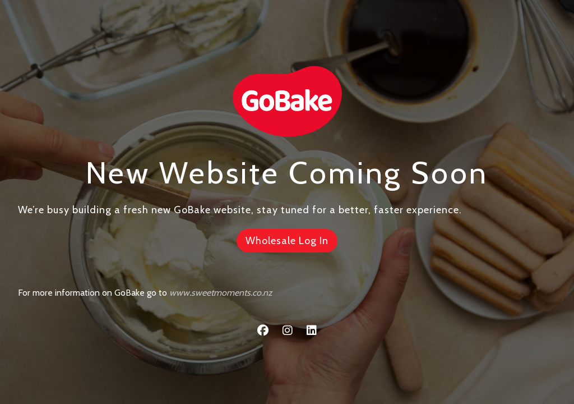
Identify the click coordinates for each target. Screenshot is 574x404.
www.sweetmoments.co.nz (220, 292)
